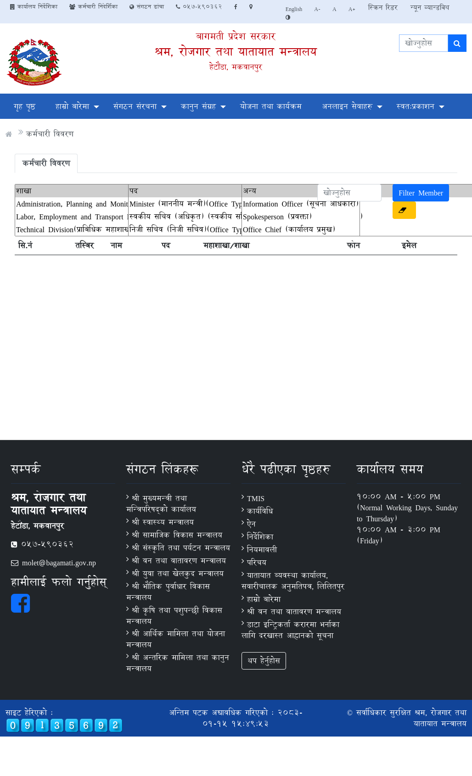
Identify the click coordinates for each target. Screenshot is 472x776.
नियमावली (262, 549)
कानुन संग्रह (198, 106)
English (294, 9)
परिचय (256, 562)
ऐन (251, 524)
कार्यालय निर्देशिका (33, 6)
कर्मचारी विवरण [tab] (46, 163)
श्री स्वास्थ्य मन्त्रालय (163, 522)
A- (317, 9)
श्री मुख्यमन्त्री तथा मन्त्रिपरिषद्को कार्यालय (161, 503)
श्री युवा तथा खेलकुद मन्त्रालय (178, 573)
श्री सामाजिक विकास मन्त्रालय (177, 535)
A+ (352, 9)
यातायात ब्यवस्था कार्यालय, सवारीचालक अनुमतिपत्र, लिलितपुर (293, 580)
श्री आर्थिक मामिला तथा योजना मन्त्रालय (175, 639)
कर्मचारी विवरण (49, 134)
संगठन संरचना (135, 106)
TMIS (255, 498)
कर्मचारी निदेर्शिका (93, 6)
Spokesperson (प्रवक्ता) (301, 216)
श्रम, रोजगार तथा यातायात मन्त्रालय (236, 51)
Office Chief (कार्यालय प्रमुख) (301, 229)
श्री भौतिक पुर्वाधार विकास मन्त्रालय (168, 591)
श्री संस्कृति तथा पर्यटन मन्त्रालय (181, 548)
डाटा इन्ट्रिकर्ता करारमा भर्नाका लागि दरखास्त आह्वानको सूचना (290, 630)
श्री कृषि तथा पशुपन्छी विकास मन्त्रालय (174, 615)
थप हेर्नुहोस (263, 660)
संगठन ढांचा (146, 6)
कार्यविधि (260, 511)
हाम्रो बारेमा (72, 106)
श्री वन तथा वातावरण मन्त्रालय (179, 560)
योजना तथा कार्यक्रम (271, 106)
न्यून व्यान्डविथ (429, 7)
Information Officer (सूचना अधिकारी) (301, 203)
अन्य (301, 190)
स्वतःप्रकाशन (415, 106)
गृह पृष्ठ (24, 106)
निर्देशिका (260, 536)
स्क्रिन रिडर (383, 7)
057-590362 (199, 6)
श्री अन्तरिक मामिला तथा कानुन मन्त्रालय (177, 663)
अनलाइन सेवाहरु (347, 106)
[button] (404, 210)
